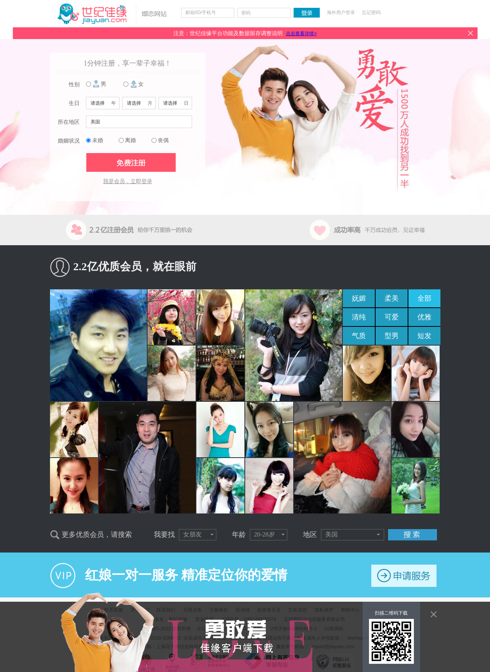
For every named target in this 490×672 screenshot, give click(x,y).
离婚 (130, 140)
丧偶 (163, 140)
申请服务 (404, 576)
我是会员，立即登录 (127, 181)
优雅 (424, 317)
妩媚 (359, 298)
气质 (359, 336)
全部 (424, 298)
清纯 (359, 317)
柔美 (392, 298)
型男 (392, 336)
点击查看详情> (301, 33)
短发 (424, 336)
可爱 (392, 317)
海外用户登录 (341, 12)
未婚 (97, 140)
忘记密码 (371, 12)
